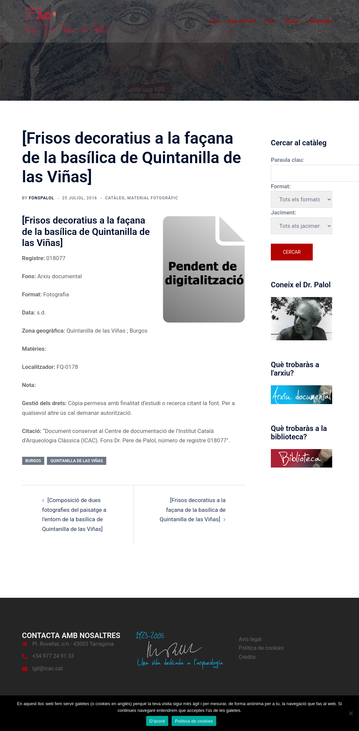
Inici (214, 21)
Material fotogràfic (152, 198)
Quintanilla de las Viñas (76, 460)
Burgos (33, 460)
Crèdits (247, 657)
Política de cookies (261, 648)
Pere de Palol (242, 21)
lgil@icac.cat (48, 668)
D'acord (157, 721)
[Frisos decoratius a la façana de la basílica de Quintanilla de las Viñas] (193, 510)
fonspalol (41, 198)
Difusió (292, 21)
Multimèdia (321, 21)
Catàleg (115, 198)
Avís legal (250, 639)
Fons (270, 21)
